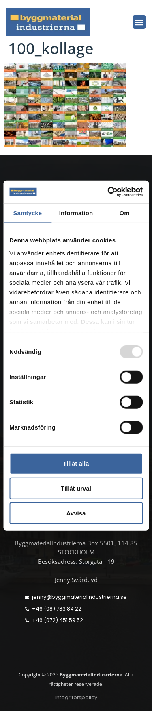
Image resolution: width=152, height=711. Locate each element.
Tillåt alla (76, 463)
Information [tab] (76, 212)
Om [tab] (125, 212)
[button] (139, 22)
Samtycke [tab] (27, 212)
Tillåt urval (76, 488)
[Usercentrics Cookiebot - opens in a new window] (108, 192)
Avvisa (76, 513)
